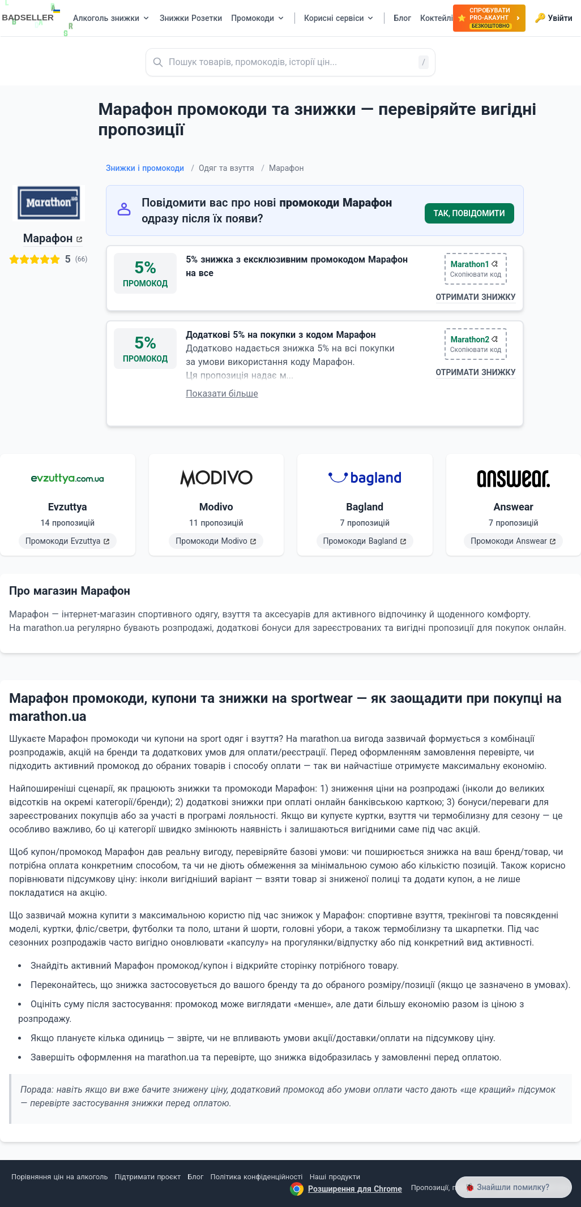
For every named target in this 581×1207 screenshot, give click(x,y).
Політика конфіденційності (257, 1176)
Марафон (48, 238)
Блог (195, 1176)
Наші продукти (335, 1176)
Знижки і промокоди (150, 168)
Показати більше (222, 393)
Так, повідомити (469, 213)
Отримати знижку (476, 297)
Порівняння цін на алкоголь (59, 1176)
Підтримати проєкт (148, 1176)
